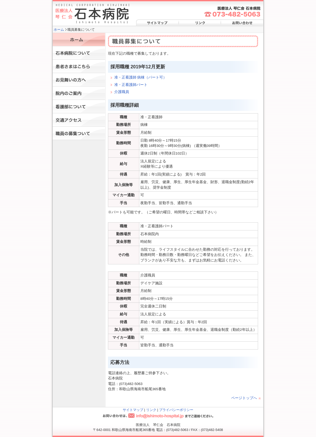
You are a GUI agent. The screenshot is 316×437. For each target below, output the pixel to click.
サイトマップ (157, 23)
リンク (199, 23)
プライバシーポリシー (176, 410)
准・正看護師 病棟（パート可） (140, 77)
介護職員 (121, 92)
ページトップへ (244, 398)
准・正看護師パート (130, 85)
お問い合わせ (241, 23)
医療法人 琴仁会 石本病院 (92, 14)
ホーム (59, 30)
